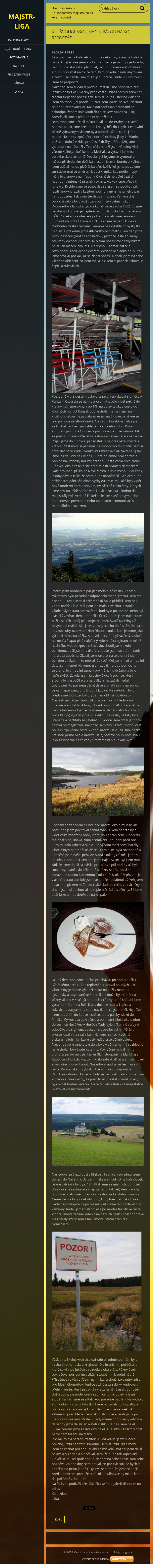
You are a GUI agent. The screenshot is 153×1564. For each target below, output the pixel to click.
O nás (19, 91)
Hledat (142, 8)
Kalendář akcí (18, 40)
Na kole (19, 66)
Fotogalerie (19, 57)
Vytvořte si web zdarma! (95, 1558)
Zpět (58, 1519)
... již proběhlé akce (18, 49)
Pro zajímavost (19, 74)
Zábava (19, 83)
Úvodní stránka (62, 8)
